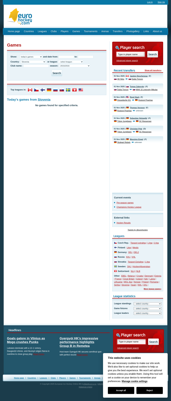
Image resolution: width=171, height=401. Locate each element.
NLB (138, 271)
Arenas (105, 31)
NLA (133, 271)
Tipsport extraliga (138, 243)
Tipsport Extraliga (135, 262)
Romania (154, 282)
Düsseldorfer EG (124, 100)
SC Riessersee (145, 121)
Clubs (54, 31)
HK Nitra (120, 79)
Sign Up (161, 2)
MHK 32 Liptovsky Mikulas (146, 90)
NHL (140, 285)
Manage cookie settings (134, 381)
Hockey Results (124, 223)
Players (64, 31)
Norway (137, 282)
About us (157, 31)
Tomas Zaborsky (137, 87)
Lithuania (118, 282)
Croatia (139, 276)
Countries (29, 31)
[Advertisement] (101, 16)
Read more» (38, 354)
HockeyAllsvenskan (141, 266)
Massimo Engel (136, 139)
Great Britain (128, 279)
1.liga (149, 243)
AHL (145, 285)
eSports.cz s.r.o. (90, 384)
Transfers (118, 31)
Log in (150, 2)
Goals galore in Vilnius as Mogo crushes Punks (26, 340)
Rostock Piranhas (145, 100)
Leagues (42, 31)
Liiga (129, 247)
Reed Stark (134, 97)
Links (146, 31)
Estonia (157, 276)
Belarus (131, 276)
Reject (150, 390)
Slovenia (44, 99)
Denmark (149, 276)
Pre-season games (125, 203)
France (118, 279)
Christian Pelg (136, 129)
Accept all (121, 390)
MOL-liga (128, 282)
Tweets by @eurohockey (138, 230)
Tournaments (90, 31)
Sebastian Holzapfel (138, 118)
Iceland (139, 279)
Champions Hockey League (129, 207)
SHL (129, 266)
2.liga (156, 243)
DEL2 (136, 252)
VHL (134, 257)
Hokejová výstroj (85, 387)
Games (76, 31)
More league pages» (152, 289)
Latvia (152, 279)
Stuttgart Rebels (123, 142)
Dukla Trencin (137, 79)
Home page (14, 31)
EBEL (123, 276)
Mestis (135, 247)
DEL (130, 252)
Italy (146, 279)
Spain (133, 285)
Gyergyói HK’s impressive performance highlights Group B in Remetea (79, 342)
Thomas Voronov (137, 108)
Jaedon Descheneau (139, 76)
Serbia (117, 285)
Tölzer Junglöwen (124, 121)
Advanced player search (127, 60)
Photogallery (132, 31)
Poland (145, 282)
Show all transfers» (153, 70)
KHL (128, 257)
